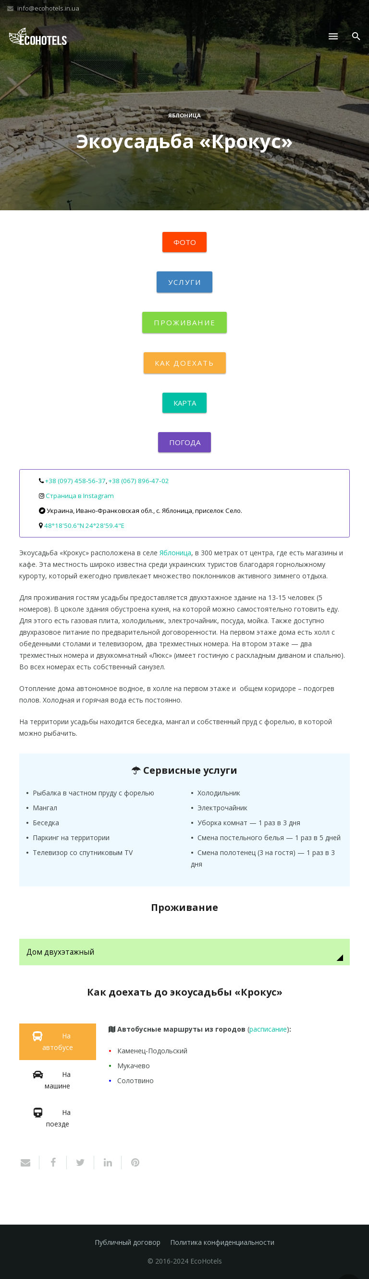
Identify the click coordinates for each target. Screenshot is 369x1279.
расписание (268, 1029)
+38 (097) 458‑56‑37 (75, 480)
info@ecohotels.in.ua (48, 8)
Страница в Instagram (80, 495)
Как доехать (184, 363)
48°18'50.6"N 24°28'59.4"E (84, 525)
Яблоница (184, 115)
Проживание (184, 322)
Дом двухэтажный (60, 952)
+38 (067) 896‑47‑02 (139, 480)
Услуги (184, 282)
